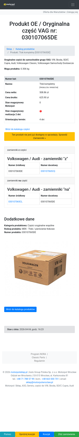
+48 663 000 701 (50, 379)
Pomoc (7, 434)
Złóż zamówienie (66, 434)
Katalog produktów (25, 49)
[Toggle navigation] (73, 4)
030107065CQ (48, 171)
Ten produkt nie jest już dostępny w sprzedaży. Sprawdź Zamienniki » (39, 136)
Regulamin (39, 361)
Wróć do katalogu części (17, 129)
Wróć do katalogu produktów (20, 309)
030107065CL (15, 201)
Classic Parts (38, 357)
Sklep (9, 49)
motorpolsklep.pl (19, 372)
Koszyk (46, 434)
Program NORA (38, 354)
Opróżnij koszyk (27, 434)
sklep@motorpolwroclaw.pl (39, 382)
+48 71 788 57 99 (25, 379)
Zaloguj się (72, 12)
